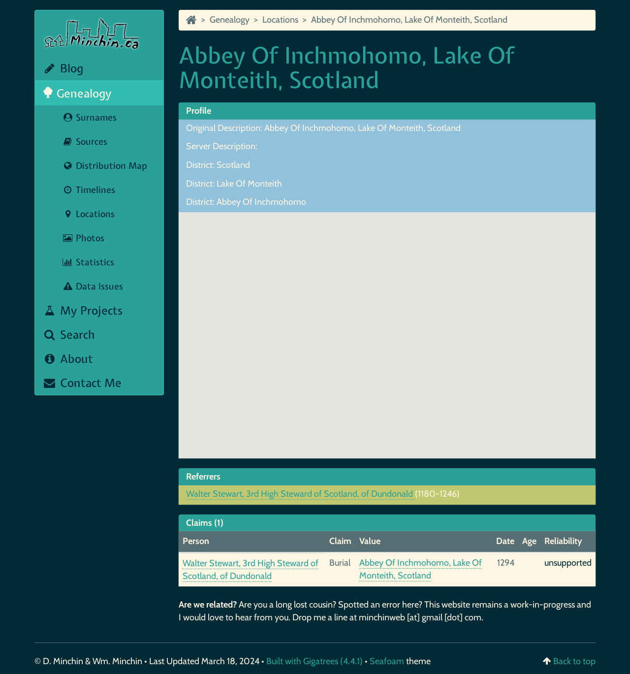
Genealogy (77, 93)
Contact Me (82, 382)
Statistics (88, 262)
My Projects (82, 310)
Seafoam (388, 661)
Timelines (88, 190)
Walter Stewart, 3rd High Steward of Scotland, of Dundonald (300, 493)
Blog (62, 68)
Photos (83, 238)
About (67, 358)
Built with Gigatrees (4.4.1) (314, 661)
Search (68, 334)
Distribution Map (104, 166)
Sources (84, 141)
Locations (88, 214)
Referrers (203, 476)
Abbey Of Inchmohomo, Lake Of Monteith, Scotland (409, 19)
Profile (198, 110)
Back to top (574, 661)
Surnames (89, 117)
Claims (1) (204, 522)
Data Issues (92, 286)
